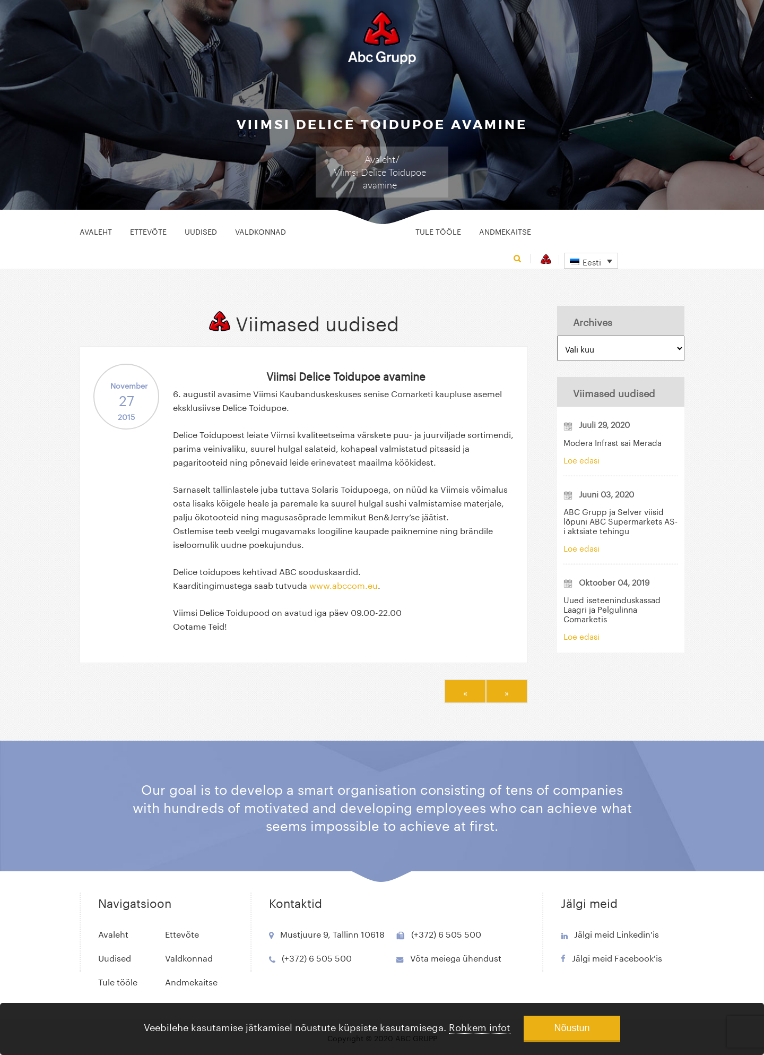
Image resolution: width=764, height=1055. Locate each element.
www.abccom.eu (343, 584)
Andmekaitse (505, 231)
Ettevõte (148, 231)
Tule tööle (438, 231)
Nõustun (571, 1028)
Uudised (201, 231)
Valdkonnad (260, 231)
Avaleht (379, 159)
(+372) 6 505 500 (317, 957)
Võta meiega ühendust (455, 957)
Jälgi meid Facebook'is (617, 957)
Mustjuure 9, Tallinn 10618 (332, 933)
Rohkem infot (479, 1025)
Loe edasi (581, 459)
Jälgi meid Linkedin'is (616, 933)
